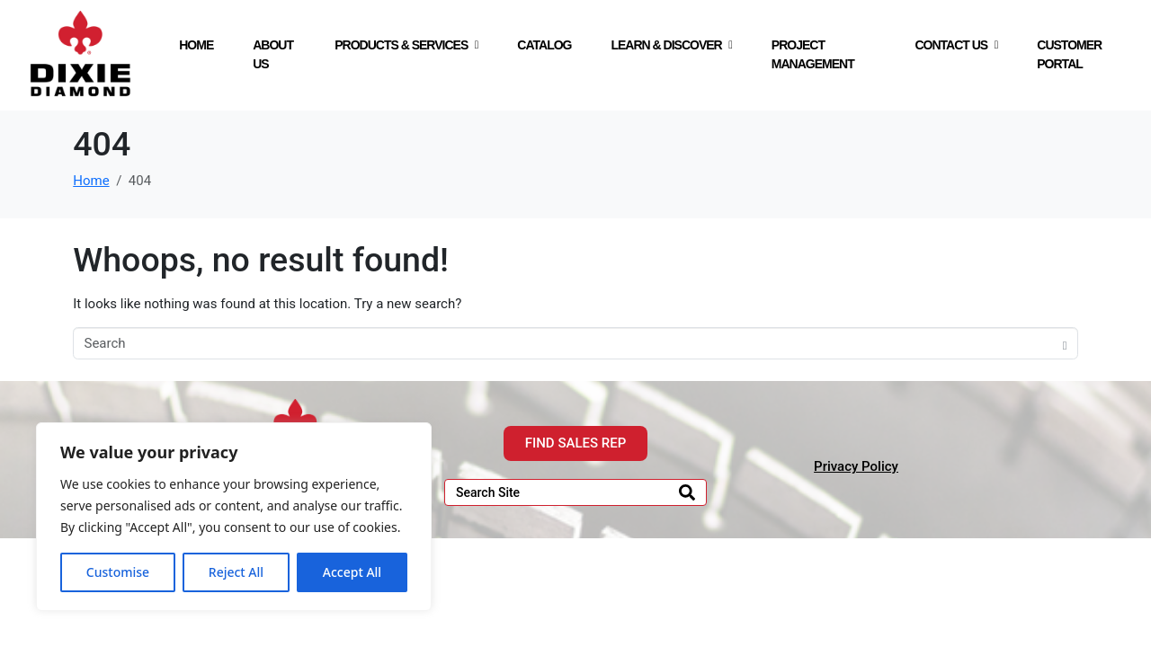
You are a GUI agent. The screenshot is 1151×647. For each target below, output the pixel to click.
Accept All (352, 572)
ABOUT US (273, 54)
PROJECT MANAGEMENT (813, 54)
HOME (196, 45)
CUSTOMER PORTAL (1069, 54)
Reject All (236, 572)
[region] (234, 516)
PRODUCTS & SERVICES (406, 45)
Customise (117, 572)
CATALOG (544, 45)
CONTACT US (956, 45)
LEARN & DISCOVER (671, 45)
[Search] (687, 492)
